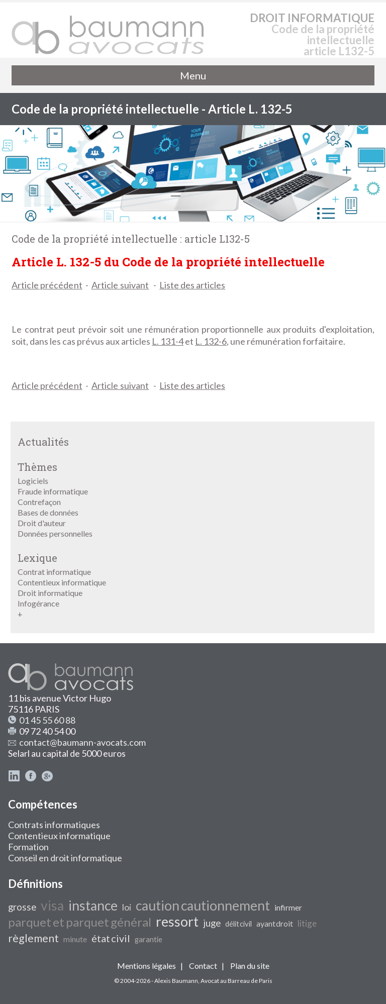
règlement (33, 938)
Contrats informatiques (54, 824)
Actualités (43, 441)
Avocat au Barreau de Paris (236, 980)
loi (126, 907)
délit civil (238, 924)
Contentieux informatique (62, 582)
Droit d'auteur (42, 523)
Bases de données (48, 512)
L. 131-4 (167, 341)
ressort (177, 922)
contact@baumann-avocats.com (82, 742)
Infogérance (38, 603)
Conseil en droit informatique (65, 857)
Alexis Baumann (176, 980)
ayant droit (274, 923)
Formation (28, 846)
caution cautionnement (203, 905)
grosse (22, 907)
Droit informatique (50, 592)
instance (93, 905)
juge (212, 923)
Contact (203, 965)
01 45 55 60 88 (47, 720)
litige (307, 923)
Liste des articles (192, 284)
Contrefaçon (39, 502)
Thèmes (37, 466)
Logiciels (33, 480)
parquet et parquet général (79, 922)
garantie (148, 939)
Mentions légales (146, 965)
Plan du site (249, 965)
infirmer (288, 907)
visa (52, 905)
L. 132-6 (211, 341)
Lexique (37, 557)
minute (75, 939)
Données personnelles (55, 533)
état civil (110, 938)
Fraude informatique (53, 491)
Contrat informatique (54, 571)
